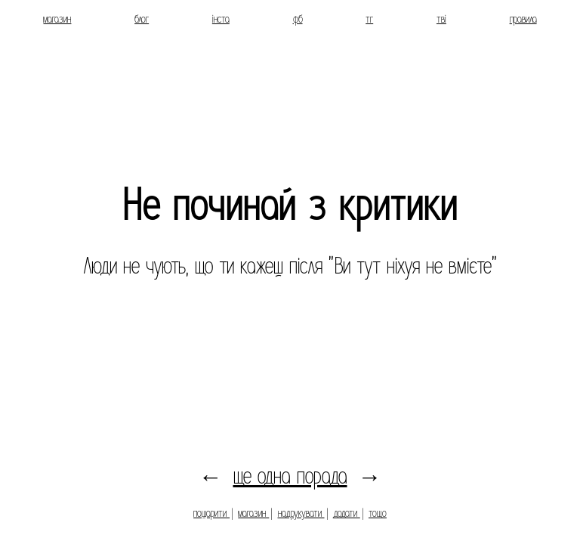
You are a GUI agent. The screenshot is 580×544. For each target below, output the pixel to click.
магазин (57, 19)
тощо (378, 513)
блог (141, 19)
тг (369, 19)
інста (221, 19)
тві (441, 19)
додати (346, 513)
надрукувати (301, 513)
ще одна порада (290, 476)
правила (523, 19)
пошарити (211, 513)
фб (298, 19)
